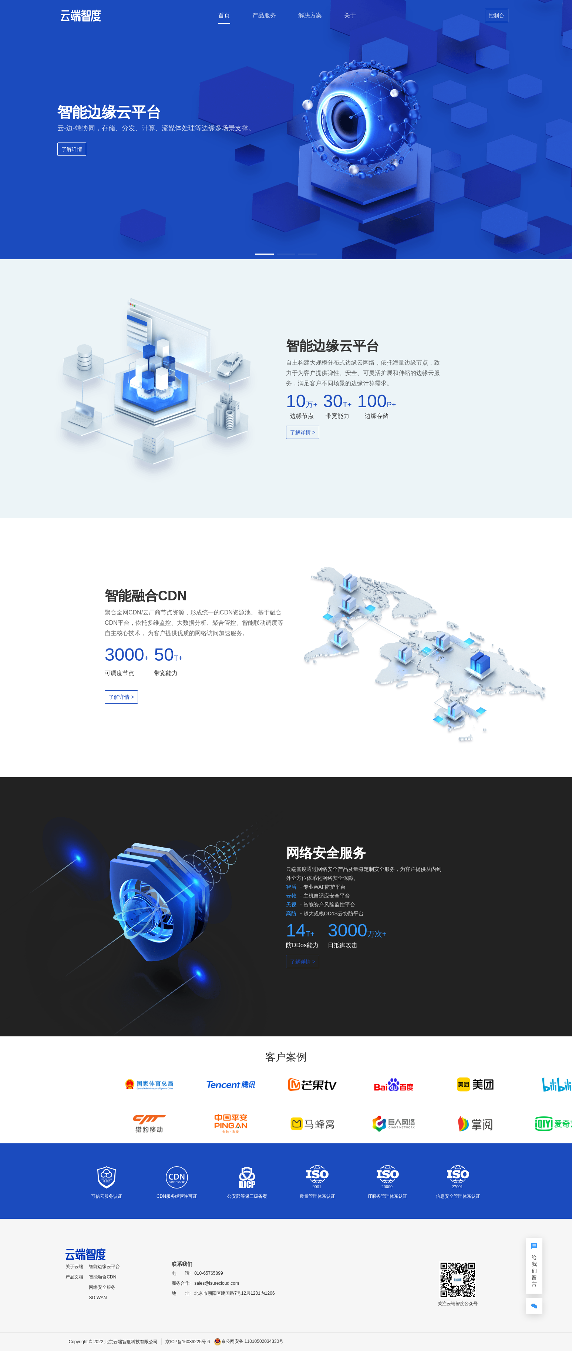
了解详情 (71, 149)
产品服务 (264, 15)
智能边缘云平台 (104, 1266)
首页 (224, 15)
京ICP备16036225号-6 (187, 1341)
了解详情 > (302, 432)
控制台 (496, 16)
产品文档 (74, 1277)
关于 (350, 15)
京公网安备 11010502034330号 (252, 1341)
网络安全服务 (102, 1287)
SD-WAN (98, 1297)
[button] (264, 254)
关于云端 (74, 1266)
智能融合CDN (102, 1277)
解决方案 (310, 15)
